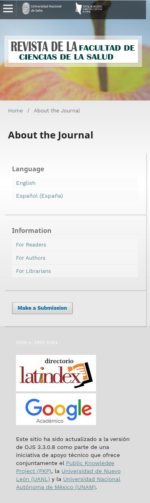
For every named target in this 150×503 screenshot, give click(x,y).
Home (15, 111)
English (26, 183)
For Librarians (33, 271)
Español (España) (39, 195)
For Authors (31, 258)
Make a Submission (42, 308)
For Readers (31, 245)
